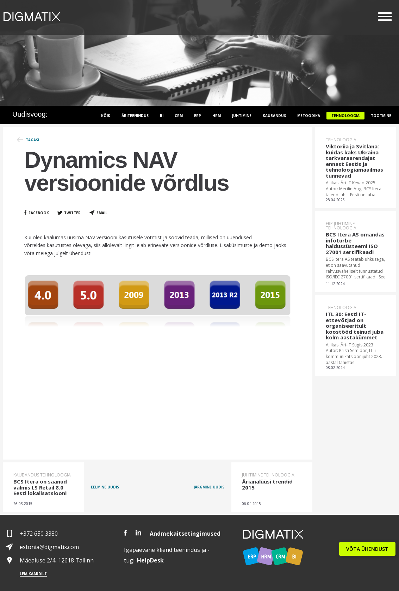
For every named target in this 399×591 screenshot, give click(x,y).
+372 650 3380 (39, 533)
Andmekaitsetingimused (185, 533)
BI (161, 115)
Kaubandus (274, 115)
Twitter (72, 212)
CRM (179, 115)
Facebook (39, 212)
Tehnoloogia (345, 115)
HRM (216, 115)
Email (101, 212)
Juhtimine (241, 115)
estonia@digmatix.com (49, 547)
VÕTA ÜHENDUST (367, 549)
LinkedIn (138, 533)
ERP (197, 115)
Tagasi (32, 139)
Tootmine (381, 115)
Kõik (105, 115)
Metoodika (308, 115)
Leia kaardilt (33, 573)
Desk (150, 560)
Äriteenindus (135, 115)
